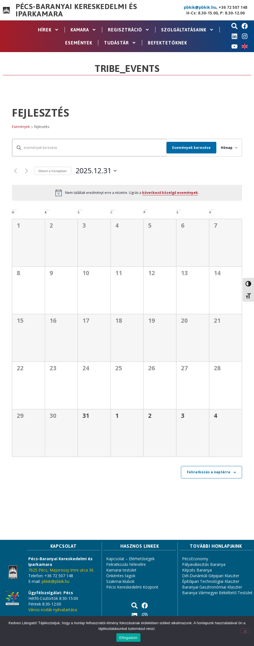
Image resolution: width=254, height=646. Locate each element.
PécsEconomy (195, 558)
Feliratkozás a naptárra (208, 472)
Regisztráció (129, 30)
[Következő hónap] (26, 170)
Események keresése (186, 147)
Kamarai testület (121, 570)
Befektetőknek (167, 42)
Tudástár (120, 43)
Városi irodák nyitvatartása (52, 609)
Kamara (83, 30)
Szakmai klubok (120, 581)
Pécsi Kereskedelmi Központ (132, 587)
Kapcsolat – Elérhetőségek (130, 558)
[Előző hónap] (15, 170)
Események (78, 42)
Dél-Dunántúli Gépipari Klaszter (210, 575)
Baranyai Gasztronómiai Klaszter (212, 587)
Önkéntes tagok (120, 575)
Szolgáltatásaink (187, 30)
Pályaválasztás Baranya (203, 564)
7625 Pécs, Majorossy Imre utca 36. (61, 570)
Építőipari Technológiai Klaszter (210, 581)
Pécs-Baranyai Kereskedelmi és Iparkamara (76, 10)
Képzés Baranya (197, 570)
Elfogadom (128, 638)
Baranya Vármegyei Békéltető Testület (217, 592)
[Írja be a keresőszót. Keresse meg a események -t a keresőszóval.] (87, 147)
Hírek (48, 30)
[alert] (127, 193)
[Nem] (245, 630)
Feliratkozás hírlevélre (126, 564)
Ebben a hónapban (53, 171)
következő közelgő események (170, 192)
